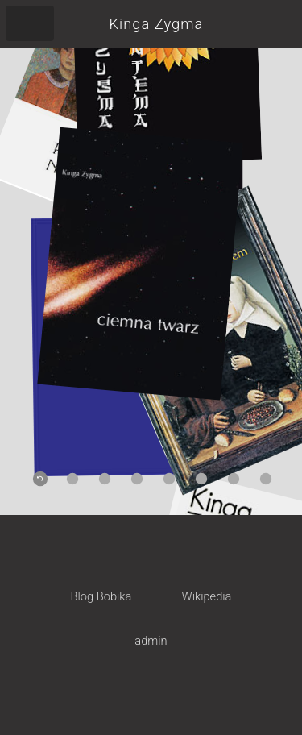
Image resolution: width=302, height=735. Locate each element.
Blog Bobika (101, 596)
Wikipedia (207, 596)
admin (150, 640)
